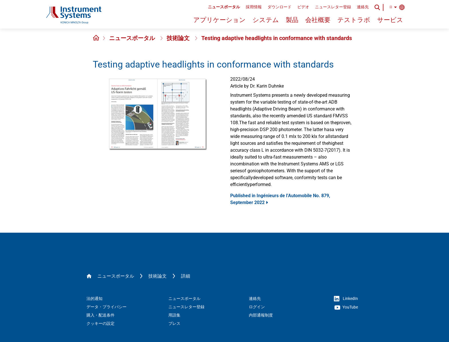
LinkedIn (346, 299)
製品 (292, 19)
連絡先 (363, 7)
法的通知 (94, 298)
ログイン (257, 307)
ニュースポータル (224, 7)
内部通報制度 (261, 315)
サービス (390, 19)
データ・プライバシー (106, 307)
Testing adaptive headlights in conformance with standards (276, 38)
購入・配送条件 (100, 315)
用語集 (174, 315)
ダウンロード (279, 7)
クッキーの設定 (100, 323)
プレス (174, 323)
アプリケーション (219, 19)
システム (266, 19)
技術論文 (179, 38)
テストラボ (353, 19)
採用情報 (254, 7)
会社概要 (317, 19)
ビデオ (303, 7)
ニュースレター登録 (333, 7)
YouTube (346, 307)
